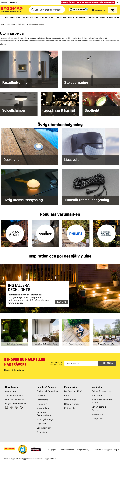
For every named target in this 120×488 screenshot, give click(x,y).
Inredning (11, 24)
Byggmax (25, 459)
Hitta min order (71, 403)
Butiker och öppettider (47, 391)
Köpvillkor (41, 423)
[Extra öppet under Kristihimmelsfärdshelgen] (88, 2)
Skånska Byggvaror (36, 459)
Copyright (52, 450)
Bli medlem (42, 432)
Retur (67, 395)
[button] (22, 449)
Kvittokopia (69, 408)
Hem (2, 24)
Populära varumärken (60, 214)
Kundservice (70, 387)
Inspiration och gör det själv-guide (60, 256)
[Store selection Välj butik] (98, 10)
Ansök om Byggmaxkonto (44, 413)
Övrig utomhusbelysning (60, 124)
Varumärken (43, 408)
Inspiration (97, 387)
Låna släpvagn (44, 427)
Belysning (22, 24)
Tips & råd (97, 395)
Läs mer (3, 44)
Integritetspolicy (83, 450)
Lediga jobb (97, 418)
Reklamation (70, 399)
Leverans (41, 395)
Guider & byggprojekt (102, 391)
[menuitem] (2, 18)
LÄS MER (61, 302)
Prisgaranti (42, 403)
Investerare (97, 414)
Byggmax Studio (50, 459)
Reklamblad (42, 399)
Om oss (95, 410)
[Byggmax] (11, 9)
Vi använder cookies (66, 450)
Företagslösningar (45, 419)
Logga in (3, 2)
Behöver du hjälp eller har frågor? (24, 361)
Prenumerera (107, 363)
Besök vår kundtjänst (14, 370)
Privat (12, 2)
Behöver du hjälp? (73, 391)
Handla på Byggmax (47, 387)
